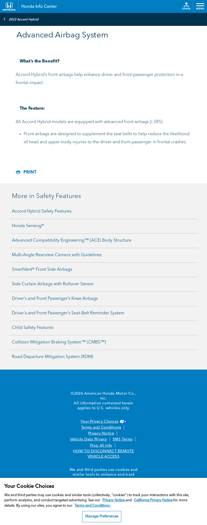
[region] (103, 501)
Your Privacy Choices (103, 421)
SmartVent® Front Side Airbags (42, 269)
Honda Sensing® (28, 226)
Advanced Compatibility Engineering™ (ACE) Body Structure (71, 240)
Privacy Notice (101, 433)
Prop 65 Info (101, 445)
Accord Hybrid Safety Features (41, 211)
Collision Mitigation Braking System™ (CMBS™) (59, 342)
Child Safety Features (32, 328)
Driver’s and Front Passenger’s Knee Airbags (55, 299)
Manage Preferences (101, 516)
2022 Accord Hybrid (21, 19)
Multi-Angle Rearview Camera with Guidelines (57, 255)
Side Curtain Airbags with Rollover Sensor (53, 284)
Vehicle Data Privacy (88, 439)
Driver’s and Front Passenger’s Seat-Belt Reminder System (68, 313)
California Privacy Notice (153, 500)
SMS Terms (122, 439)
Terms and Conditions (101, 427)
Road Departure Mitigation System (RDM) (52, 357)
